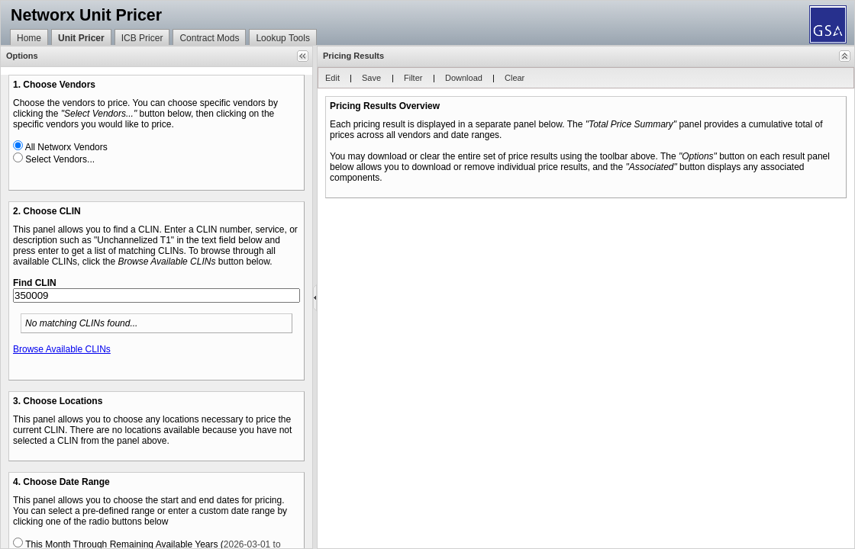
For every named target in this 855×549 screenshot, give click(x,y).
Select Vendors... (60, 159)
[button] (302, 56)
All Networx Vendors (66, 147)
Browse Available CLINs (62, 349)
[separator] (315, 297)
